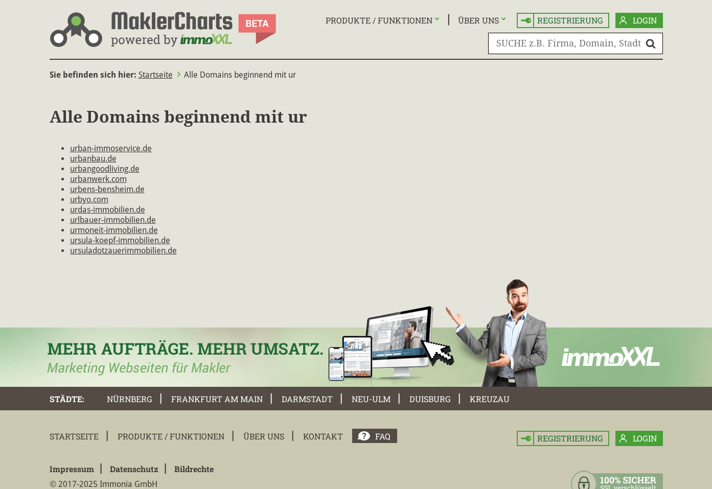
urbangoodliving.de (105, 169)
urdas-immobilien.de (107, 210)
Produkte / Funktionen (379, 20)
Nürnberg (129, 398)
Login (638, 21)
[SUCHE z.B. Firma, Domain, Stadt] (575, 43)
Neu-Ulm (371, 398)
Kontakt (323, 436)
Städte (66, 398)
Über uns (478, 20)
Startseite (156, 75)
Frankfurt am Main (217, 398)
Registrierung (562, 21)
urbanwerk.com (98, 179)
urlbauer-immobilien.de (113, 220)
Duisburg (430, 398)
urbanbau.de (93, 159)
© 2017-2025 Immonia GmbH (103, 484)
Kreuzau (490, 398)
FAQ (383, 436)
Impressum (72, 468)
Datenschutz (134, 468)
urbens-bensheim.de (107, 189)
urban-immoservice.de (111, 148)
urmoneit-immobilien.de (114, 230)
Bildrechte (194, 468)
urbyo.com (89, 199)
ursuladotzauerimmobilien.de (123, 250)
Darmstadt (307, 398)
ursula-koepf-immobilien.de (120, 240)
